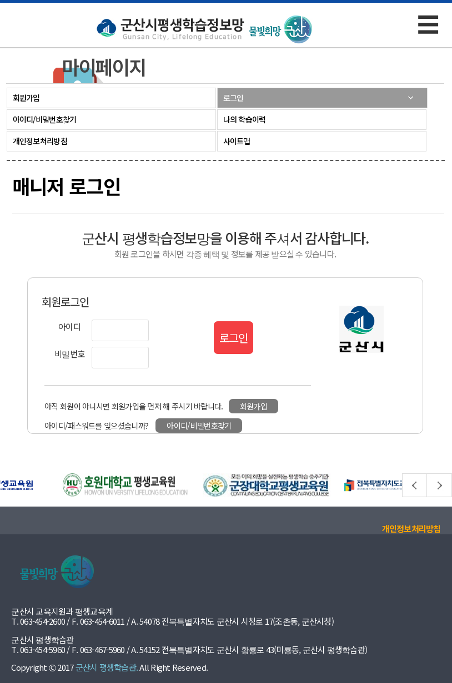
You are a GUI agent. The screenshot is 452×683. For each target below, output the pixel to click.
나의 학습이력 (244, 119)
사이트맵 (236, 140)
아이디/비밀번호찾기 (45, 119)
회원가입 (26, 97)
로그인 (233, 97)
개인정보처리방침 (40, 140)
